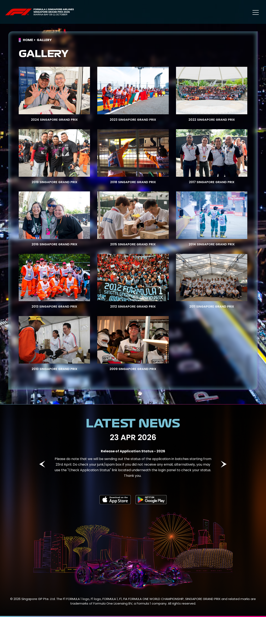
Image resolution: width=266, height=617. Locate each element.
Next (223, 464)
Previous (42, 464)
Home (28, 40)
